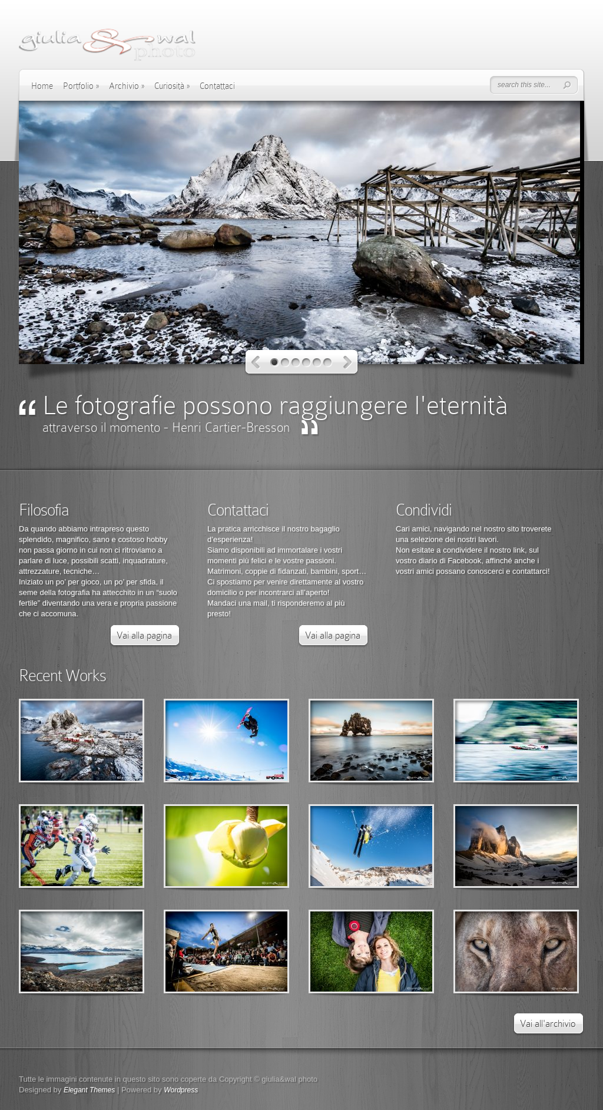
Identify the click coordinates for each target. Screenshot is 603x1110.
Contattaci (217, 86)
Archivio (126, 86)
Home (42, 86)
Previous (255, 362)
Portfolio (81, 86)
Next (347, 362)
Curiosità (172, 86)
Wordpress (181, 1090)
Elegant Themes (89, 1090)
